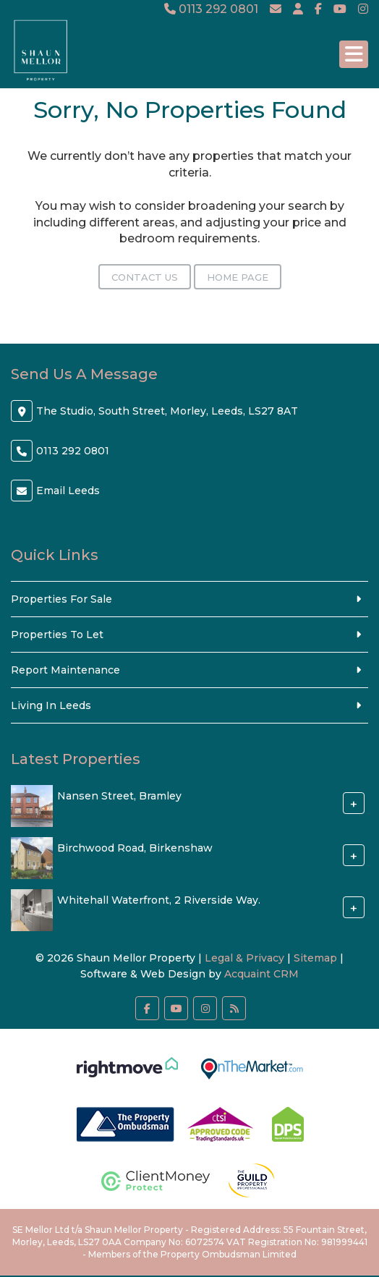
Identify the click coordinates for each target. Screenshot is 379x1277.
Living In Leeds (51, 705)
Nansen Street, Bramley (119, 795)
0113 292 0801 (211, 9)
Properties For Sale (61, 599)
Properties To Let (57, 634)
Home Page (237, 277)
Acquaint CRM (261, 973)
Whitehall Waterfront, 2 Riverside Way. (158, 900)
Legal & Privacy (244, 957)
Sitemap (315, 957)
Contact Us (144, 277)
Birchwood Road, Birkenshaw (135, 847)
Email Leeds (68, 490)
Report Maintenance (65, 669)
